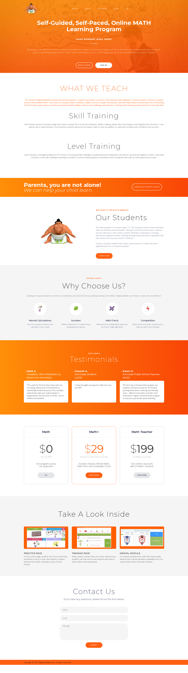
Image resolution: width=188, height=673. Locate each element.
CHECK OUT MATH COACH (148, 189)
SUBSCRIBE (94, 476)
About (88, 8)
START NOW (105, 259)
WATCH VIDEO (83, 65)
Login (116, 8)
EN (127, 8)
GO (46, 476)
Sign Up (75, 8)
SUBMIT (94, 653)
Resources (102, 8)
